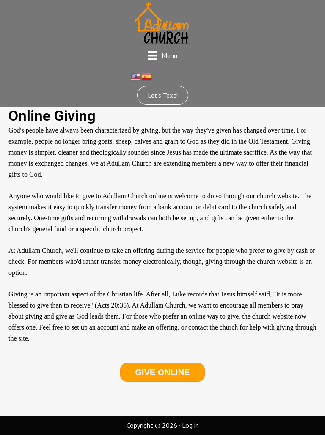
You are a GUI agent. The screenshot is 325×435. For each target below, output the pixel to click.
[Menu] (162, 55)
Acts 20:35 (112, 305)
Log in (190, 425)
